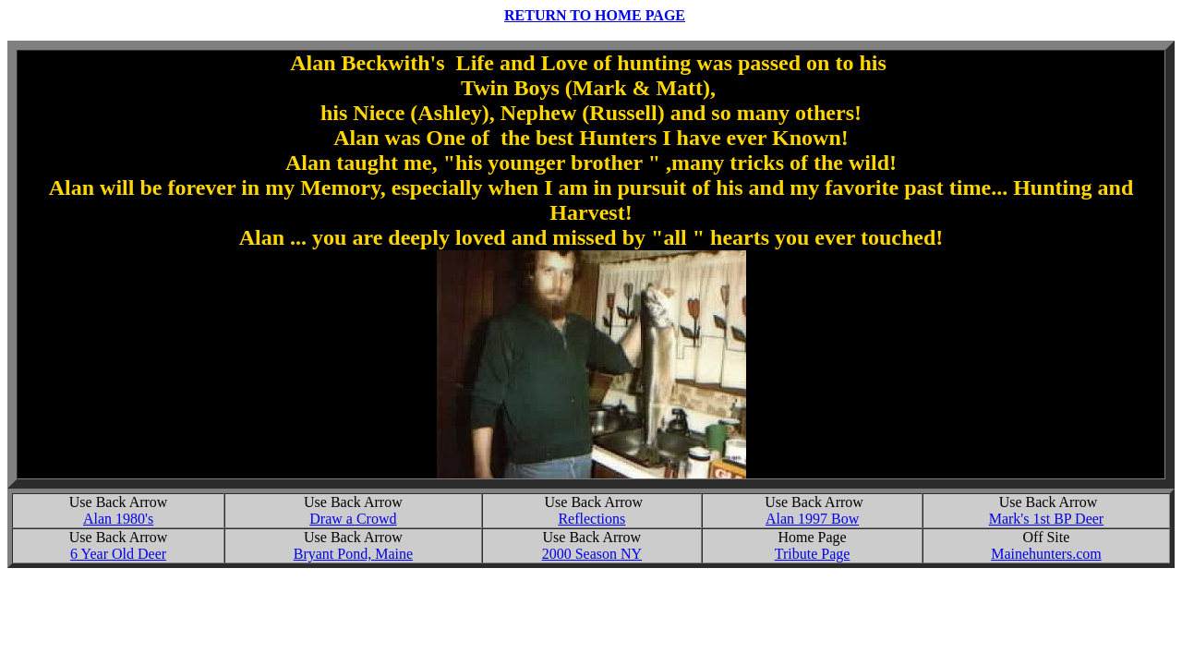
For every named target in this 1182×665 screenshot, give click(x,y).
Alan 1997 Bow (812, 518)
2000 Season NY (592, 554)
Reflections (591, 518)
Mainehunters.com (1046, 554)
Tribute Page (812, 554)
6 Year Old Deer (118, 554)
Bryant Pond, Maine (353, 554)
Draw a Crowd (352, 518)
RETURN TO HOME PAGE (594, 15)
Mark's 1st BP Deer (1046, 518)
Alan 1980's (118, 518)
